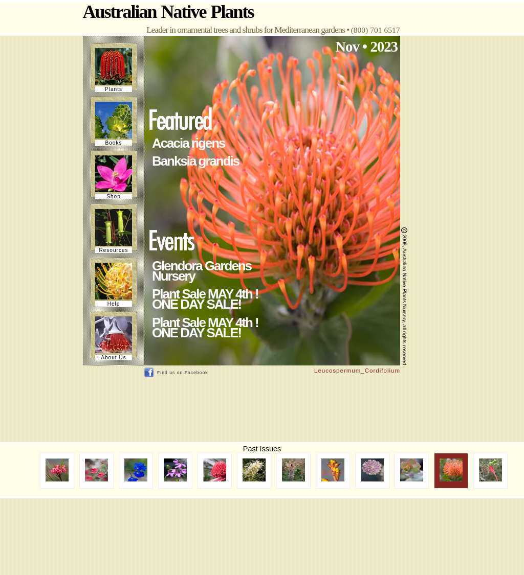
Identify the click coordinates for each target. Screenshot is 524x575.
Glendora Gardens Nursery (201, 271)
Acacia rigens (188, 143)
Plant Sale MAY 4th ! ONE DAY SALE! (205, 299)
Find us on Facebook (182, 372)
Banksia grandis (195, 161)
